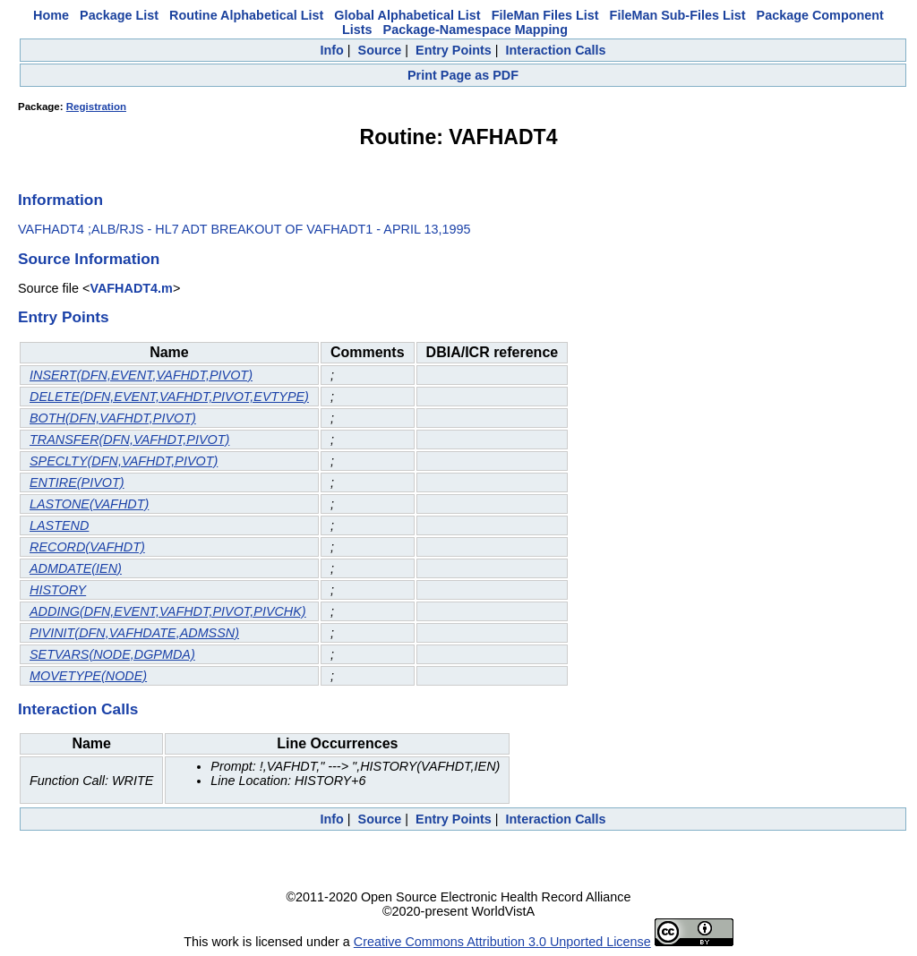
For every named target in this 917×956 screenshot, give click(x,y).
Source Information (88, 259)
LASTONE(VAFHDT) (89, 504)
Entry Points (454, 50)
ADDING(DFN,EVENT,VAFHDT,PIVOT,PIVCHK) (168, 611)
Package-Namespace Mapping (475, 29)
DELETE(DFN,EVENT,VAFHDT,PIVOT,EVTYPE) (169, 396)
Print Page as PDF (462, 75)
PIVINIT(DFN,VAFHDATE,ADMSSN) (134, 633)
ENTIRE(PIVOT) (77, 482)
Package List (119, 15)
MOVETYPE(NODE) (88, 676)
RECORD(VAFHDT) (87, 547)
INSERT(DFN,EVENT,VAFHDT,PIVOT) (141, 375)
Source (380, 50)
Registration (96, 106)
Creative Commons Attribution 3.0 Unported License (502, 942)
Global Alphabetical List (407, 15)
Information (60, 200)
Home (51, 15)
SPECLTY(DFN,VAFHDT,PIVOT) (124, 461)
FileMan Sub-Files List (678, 15)
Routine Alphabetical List (246, 15)
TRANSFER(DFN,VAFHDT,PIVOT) (129, 439)
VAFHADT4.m (131, 288)
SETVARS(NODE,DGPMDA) (112, 654)
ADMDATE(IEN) (76, 568)
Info (331, 50)
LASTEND (59, 525)
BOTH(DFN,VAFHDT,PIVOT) (113, 418)
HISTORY (58, 590)
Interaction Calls (556, 50)
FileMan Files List (545, 15)
